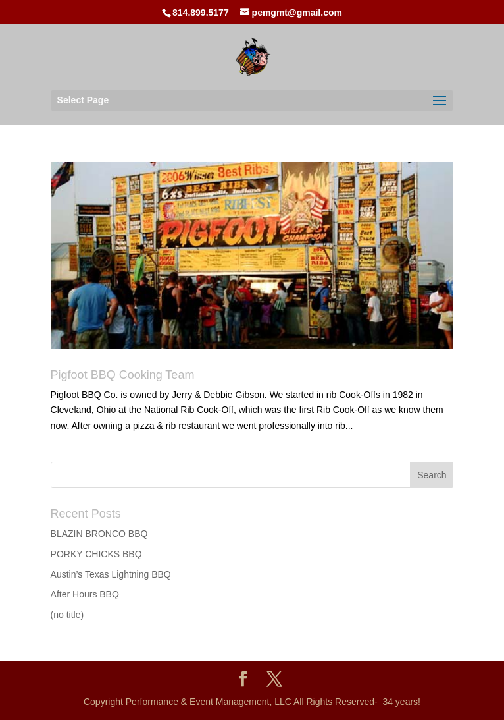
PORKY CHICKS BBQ (96, 554)
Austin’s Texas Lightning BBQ (111, 574)
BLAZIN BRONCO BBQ (99, 533)
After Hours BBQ (85, 594)
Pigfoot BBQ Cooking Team (123, 374)
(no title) (67, 614)
